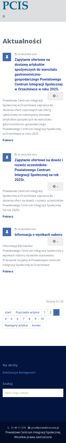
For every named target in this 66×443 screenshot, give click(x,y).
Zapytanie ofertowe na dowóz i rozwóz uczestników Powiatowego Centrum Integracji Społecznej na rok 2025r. (39, 170)
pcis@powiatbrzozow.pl (45, 427)
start (8, 312)
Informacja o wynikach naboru (38, 234)
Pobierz (8, 140)
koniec (36, 325)
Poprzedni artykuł (27, 312)
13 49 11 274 (18, 427)
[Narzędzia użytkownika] (55, 96)
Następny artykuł (16, 325)
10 (42, 319)
